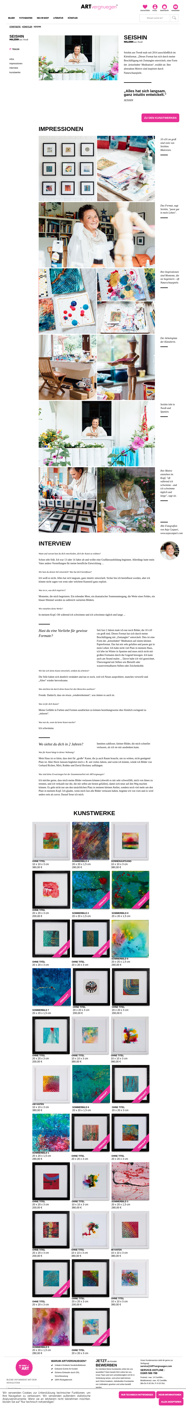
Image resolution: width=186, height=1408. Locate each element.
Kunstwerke (15, 72)
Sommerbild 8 (120, 913)
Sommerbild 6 (80, 1107)
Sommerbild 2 (80, 913)
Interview (13, 68)
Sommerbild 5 (40, 1347)
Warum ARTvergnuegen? (68, 1361)
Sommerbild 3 (120, 1201)
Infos (11, 59)
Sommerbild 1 (40, 1153)
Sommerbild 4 (80, 861)
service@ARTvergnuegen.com (156, 1366)
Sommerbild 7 (40, 1010)
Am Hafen (38, 1104)
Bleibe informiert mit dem (21, 1379)
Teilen (15, 49)
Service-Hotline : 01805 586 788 (152, 1372)
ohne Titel (38, 861)
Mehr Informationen (170, 1395)
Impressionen (15, 63)
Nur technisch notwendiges (137, 1395)
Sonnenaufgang (121, 861)
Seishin (128, 100)
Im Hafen (116, 1250)
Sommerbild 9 (120, 958)
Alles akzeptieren (171, 1402)
